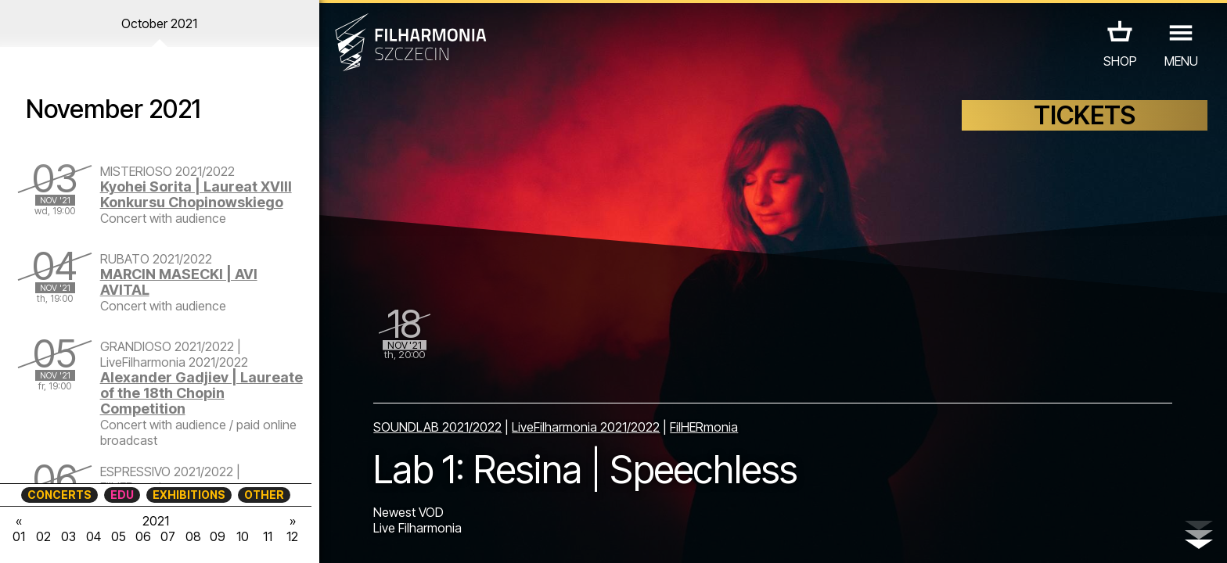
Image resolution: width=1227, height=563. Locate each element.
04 (93, 536)
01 (19, 536)
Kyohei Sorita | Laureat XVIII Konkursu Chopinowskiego (196, 194)
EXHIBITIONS (189, 494)
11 (267, 536)
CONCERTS (59, 494)
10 (242, 536)
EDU (122, 494)
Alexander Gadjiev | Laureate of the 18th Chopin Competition (201, 393)
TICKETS (1084, 115)
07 (167, 536)
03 (68, 536)
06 (143, 536)
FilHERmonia (704, 427)
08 (193, 536)
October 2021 (159, 23)
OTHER (264, 494)
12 (292, 536)
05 (118, 536)
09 (217, 536)
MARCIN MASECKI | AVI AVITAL (178, 282)
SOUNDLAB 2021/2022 (437, 427)
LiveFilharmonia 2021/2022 (586, 427)
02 (43, 536)
